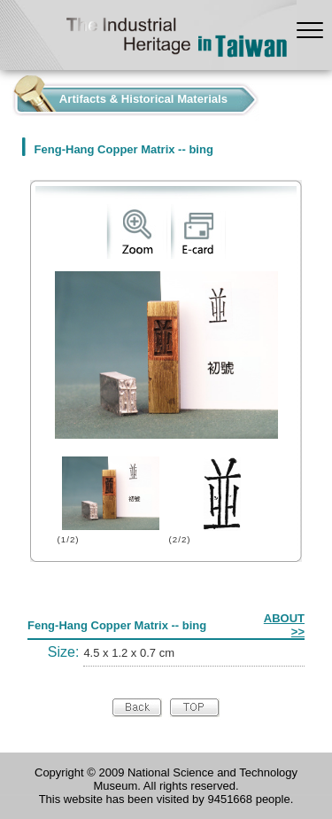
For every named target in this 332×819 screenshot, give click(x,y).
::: (5, 95)
